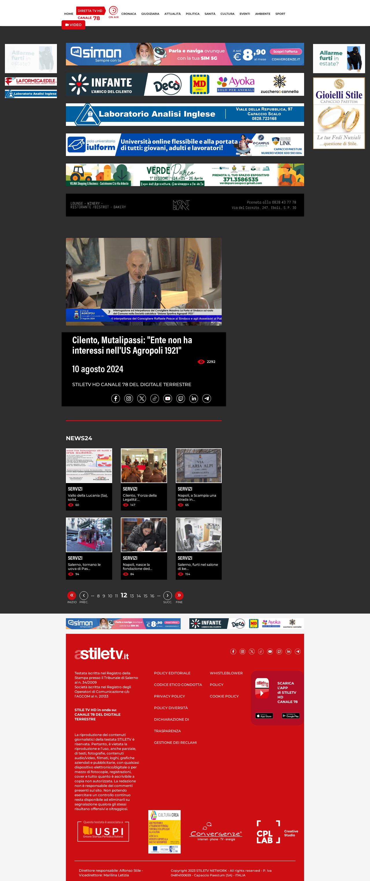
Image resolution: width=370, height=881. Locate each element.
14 (139, 596)
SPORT (280, 13)
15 (145, 596)
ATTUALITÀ (172, 13)
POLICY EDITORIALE (172, 673)
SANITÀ (210, 13)
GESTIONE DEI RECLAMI (175, 742)
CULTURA (227, 13)
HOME (68, 13)
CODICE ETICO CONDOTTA (178, 684)
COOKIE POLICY (224, 696)
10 (110, 596)
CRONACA (128, 13)
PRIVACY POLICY (169, 696)
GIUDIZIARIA (150, 13)
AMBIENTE (262, 13)
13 (132, 596)
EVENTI (245, 13)
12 (124, 595)
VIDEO (73, 25)
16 (152, 596)
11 (116, 596)
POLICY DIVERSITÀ (171, 708)
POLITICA (192, 13)
